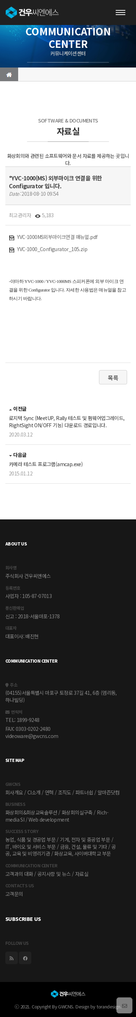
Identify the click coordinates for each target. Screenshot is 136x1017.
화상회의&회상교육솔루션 (31, 812)
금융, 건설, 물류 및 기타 (83, 846)
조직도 (64, 792)
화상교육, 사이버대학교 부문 (82, 853)
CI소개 (34, 792)
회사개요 (14, 792)
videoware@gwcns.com (31, 736)
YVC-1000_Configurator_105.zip (48, 249)
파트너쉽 (84, 792)
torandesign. (108, 1006)
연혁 (49, 792)
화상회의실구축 (77, 812)
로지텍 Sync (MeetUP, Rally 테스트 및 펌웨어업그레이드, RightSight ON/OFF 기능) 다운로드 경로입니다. (67, 421)
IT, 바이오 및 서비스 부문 (30, 846)
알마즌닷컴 (109, 792)
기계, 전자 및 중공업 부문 (85, 839)
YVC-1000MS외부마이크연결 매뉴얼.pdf (53, 236)
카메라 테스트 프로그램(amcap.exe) (46, 464)
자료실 (81, 873)
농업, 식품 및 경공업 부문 (30, 839)
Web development (48, 819)
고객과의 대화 (19, 873)
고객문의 (14, 893)
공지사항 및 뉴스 (54, 873)
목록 (113, 377)
